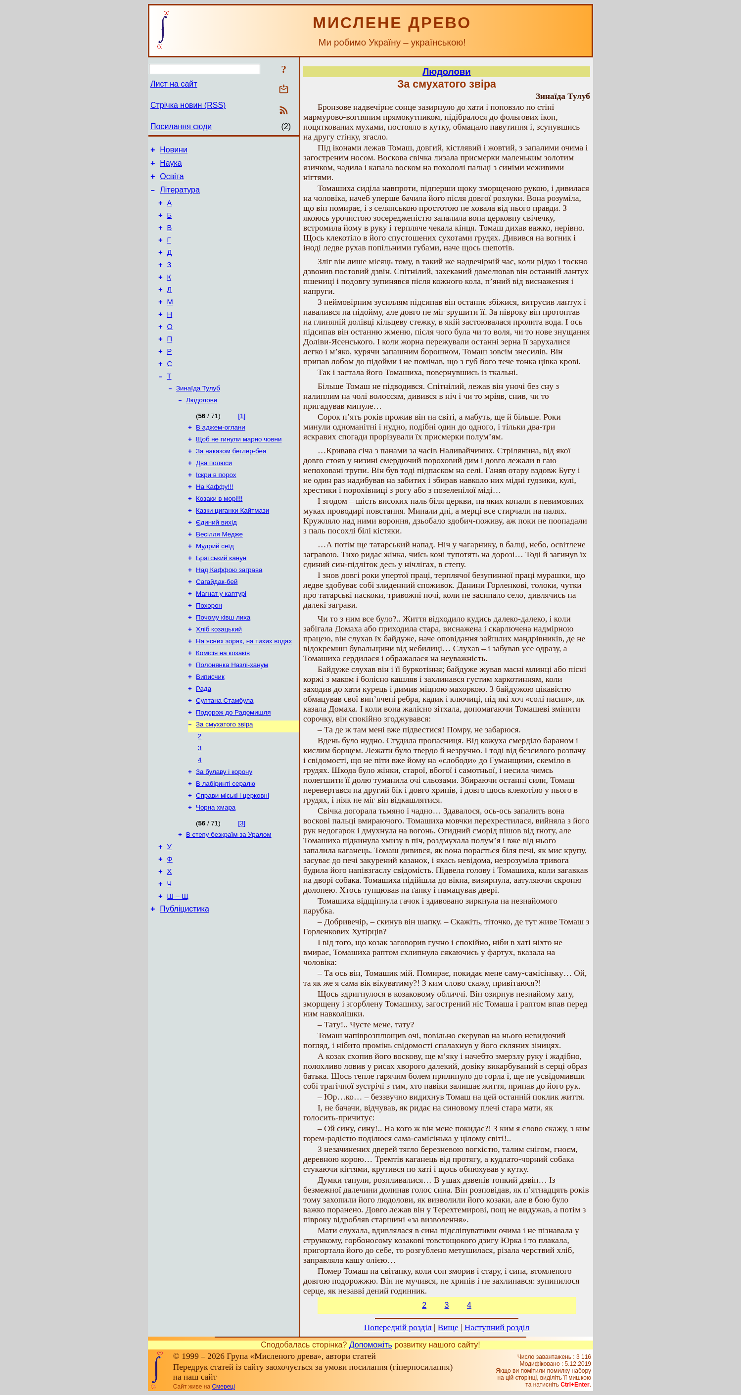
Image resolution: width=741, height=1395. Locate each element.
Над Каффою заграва (229, 613)
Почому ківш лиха (223, 664)
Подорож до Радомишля (233, 767)
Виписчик (210, 728)
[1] (241, 446)
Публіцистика (184, 981)
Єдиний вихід (216, 561)
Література (180, 196)
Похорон (209, 651)
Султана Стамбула (225, 754)
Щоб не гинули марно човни (238, 471)
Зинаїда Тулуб (198, 417)
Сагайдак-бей (216, 625)
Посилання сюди (181, 126)
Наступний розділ (496, 1327)
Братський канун (221, 600)
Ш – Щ (177, 967)
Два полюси (214, 497)
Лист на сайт (173, 84)
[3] (241, 886)
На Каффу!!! (214, 523)
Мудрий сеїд (215, 587)
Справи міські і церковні (232, 857)
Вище (448, 1327)
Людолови (201, 430)
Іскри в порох (216, 510)
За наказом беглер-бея (231, 484)
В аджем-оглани (220, 458)
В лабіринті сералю (225, 844)
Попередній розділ (398, 1327)
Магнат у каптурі (221, 638)
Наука (171, 166)
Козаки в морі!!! (219, 535)
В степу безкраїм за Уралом (229, 898)
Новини (173, 151)
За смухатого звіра (224, 780)
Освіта (172, 181)
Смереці (223, 1386)
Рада (203, 741)
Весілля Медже (219, 574)
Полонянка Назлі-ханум (232, 716)
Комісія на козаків (223, 703)
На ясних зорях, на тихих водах (244, 690)
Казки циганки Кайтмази (232, 548)
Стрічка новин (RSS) (188, 105)
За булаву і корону (224, 831)
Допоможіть (370, 1345)
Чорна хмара (215, 870)
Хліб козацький (219, 677)
